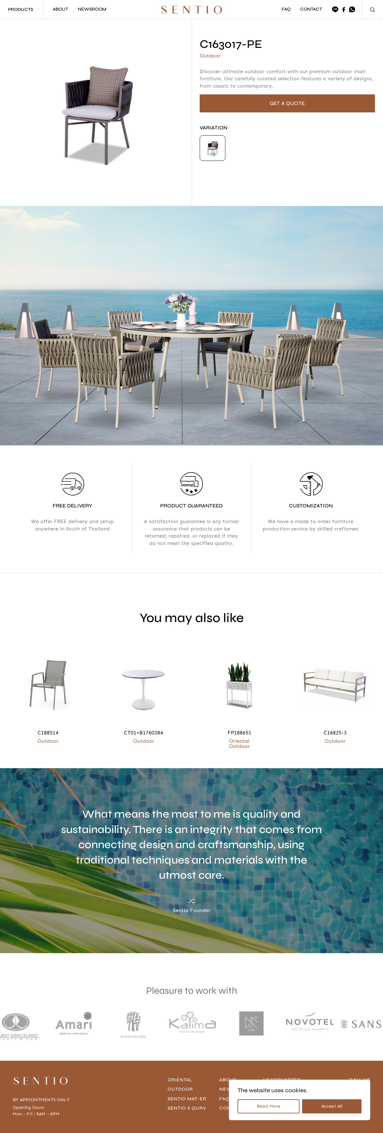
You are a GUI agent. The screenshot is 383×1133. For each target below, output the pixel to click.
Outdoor (181, 1089)
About (228, 1080)
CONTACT (311, 9)
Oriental (181, 1080)
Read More (268, 1106)
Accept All (331, 1106)
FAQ (286, 9)
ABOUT (60, 9)
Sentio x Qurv (188, 1108)
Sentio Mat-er (188, 1099)
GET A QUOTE (287, 103)
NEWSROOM (92, 9)
